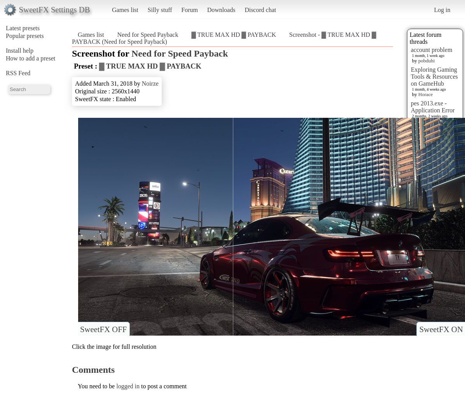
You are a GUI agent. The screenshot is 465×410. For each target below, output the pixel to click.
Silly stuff (160, 10)
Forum (189, 10)
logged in (128, 386)
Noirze (150, 83)
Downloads (221, 10)
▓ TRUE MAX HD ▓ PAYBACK (233, 34)
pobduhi (426, 61)
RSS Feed (18, 73)
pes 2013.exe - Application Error (433, 107)
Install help (20, 50)
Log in (442, 10)
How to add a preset (30, 58)
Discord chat (260, 10)
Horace (425, 94)
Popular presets (25, 36)
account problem (431, 50)
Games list (125, 10)
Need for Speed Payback (147, 34)
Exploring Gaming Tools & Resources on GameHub (434, 76)
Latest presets (23, 28)
